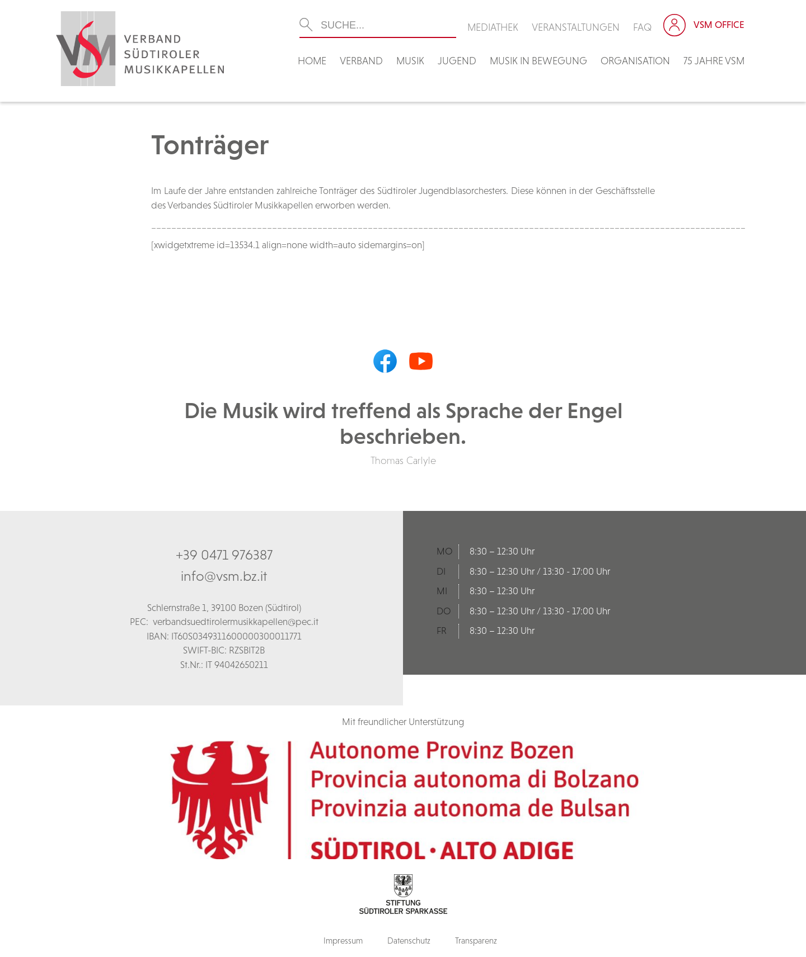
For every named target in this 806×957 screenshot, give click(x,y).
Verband (361, 61)
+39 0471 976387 (224, 554)
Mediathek (492, 27)
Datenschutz (408, 940)
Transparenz (476, 940)
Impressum (343, 940)
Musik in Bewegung (538, 61)
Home (312, 61)
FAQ (642, 27)
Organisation (635, 61)
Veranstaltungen (576, 27)
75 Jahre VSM (713, 61)
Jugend (457, 61)
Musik (410, 61)
